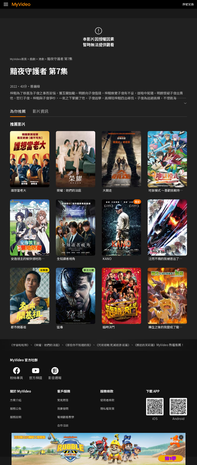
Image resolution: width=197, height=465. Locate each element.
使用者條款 (111, 406)
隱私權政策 (111, 415)
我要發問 (63, 415)
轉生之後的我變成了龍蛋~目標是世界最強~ (166, 327)
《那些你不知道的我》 (83, 346)
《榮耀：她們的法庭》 (50, 346)
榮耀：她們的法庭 (70, 190)
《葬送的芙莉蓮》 (156, 346)
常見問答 (63, 406)
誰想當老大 (19, 190)
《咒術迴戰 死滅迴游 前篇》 (121, 346)
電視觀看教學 (67, 424)
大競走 (107, 190)
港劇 (45, 58)
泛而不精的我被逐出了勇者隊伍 (166, 259)
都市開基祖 (19, 327)
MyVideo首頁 (20, 58)
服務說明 (16, 424)
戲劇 (36, 58)
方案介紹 (16, 406)
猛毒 (60, 327)
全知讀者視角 (66, 259)
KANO (107, 259)
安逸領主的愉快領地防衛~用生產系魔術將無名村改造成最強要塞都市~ (29, 259)
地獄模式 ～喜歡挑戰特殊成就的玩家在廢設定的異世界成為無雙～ (166, 190)
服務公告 (16, 415)
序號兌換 (188, 4)
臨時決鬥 (109, 327)
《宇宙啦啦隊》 (20, 346)
